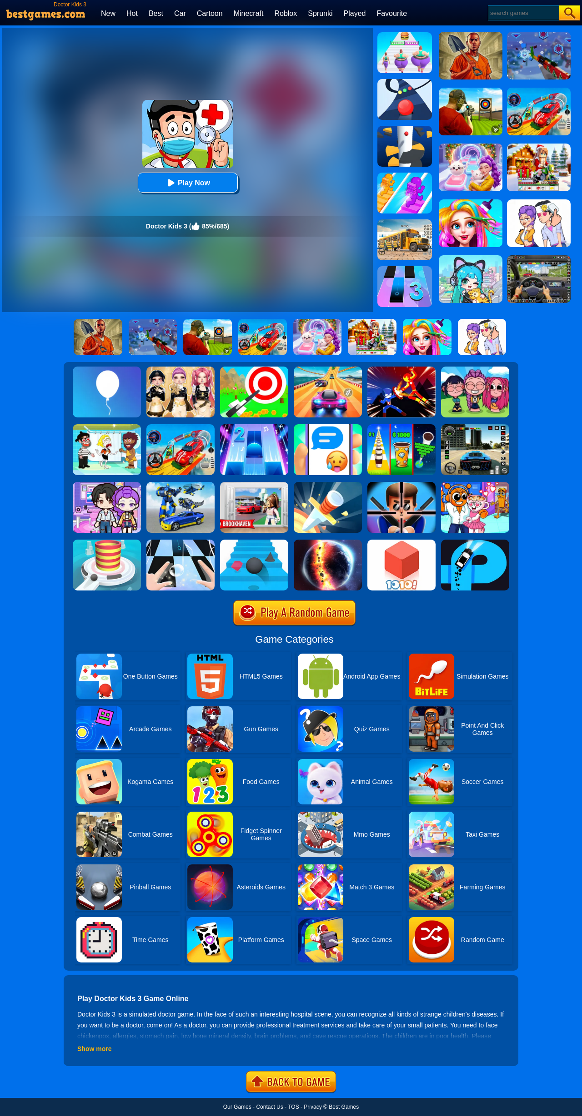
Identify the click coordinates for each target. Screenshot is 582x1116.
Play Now (187, 182)
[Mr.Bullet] (401, 485)
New (108, 13)
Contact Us (269, 1107)
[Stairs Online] (254, 543)
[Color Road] (404, 82)
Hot (132, 13)
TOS (293, 1107)
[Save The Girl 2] (107, 427)
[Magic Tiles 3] (404, 269)
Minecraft (249, 13)
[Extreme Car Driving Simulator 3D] (475, 427)
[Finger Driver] (475, 543)
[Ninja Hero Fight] (401, 370)
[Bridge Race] (404, 176)
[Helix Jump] (404, 129)
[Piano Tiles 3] (180, 543)
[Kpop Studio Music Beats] (475, 370)
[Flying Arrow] (254, 370)
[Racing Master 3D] (328, 370)
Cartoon (210, 13)
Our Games (237, 1107)
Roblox (285, 13)
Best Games (344, 1107)
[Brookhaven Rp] (254, 485)
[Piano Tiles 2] (254, 427)
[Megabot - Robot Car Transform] (180, 485)
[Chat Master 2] (328, 427)
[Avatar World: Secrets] (107, 485)
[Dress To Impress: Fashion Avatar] (180, 370)
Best (156, 13)
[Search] (523, 12)
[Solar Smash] (328, 543)
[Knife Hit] (328, 485)
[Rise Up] (107, 370)
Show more (94, 1048)
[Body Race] (404, 35)
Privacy (312, 1107)
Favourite (391, 13)
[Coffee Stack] (401, 427)
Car (180, 13)
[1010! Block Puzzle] (401, 543)
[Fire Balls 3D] (107, 543)
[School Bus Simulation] (404, 222)
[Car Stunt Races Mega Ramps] (180, 427)
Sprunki (320, 13)
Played (355, 13)
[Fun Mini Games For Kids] (475, 485)
